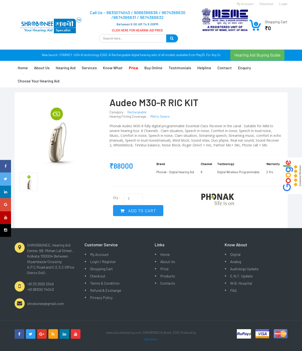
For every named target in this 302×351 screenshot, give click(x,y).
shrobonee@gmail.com (45, 303)
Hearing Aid (65, 67)
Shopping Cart (101, 268)
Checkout (97, 276)
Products (167, 276)
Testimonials (180, 67)
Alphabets (151, 339)
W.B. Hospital (241, 283)
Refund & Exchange (105, 290)
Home (23, 67)
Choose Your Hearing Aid (38, 81)
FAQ (233, 290)
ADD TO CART (138, 210)
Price (164, 268)
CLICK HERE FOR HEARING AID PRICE (137, 30)
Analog (235, 261)
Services (89, 67)
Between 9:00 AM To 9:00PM (137, 24)
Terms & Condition (105, 283)
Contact (224, 67)
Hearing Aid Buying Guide (257, 55)
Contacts (167, 283)
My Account (99, 254)
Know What (113, 67)
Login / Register (103, 261)
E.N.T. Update (241, 276)
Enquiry (244, 67)
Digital (235, 254)
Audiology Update (244, 268)
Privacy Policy (101, 297)
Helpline (204, 67)
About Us (42, 67)
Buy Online (153, 67)
